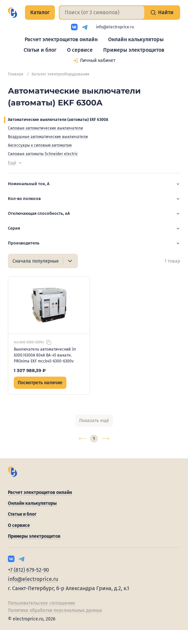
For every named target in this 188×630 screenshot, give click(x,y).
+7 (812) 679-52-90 (28, 570)
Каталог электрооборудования (60, 74)
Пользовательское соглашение (41, 603)
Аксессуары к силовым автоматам (40, 145)
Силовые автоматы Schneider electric (43, 154)
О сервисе (80, 50)
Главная (15, 74)
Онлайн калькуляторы (136, 39)
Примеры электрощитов (133, 50)
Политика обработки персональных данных (55, 610)
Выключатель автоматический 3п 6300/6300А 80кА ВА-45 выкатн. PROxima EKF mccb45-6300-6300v (45, 355)
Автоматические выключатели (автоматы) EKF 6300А (58, 119)
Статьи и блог (40, 50)
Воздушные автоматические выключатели (48, 136)
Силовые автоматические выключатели (45, 128)
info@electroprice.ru (115, 27)
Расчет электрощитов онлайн (61, 39)
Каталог (40, 12)
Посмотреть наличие (40, 383)
